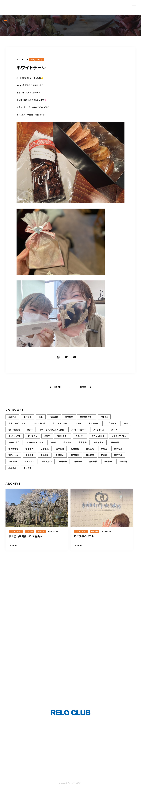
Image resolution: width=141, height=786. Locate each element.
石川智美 (108, 463)
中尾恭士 (29, 457)
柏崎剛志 (54, 419)
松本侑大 (29, 450)
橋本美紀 (60, 450)
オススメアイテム (119, 438)
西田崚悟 (115, 444)
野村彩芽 (90, 457)
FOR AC (104, 419)
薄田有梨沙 (29, 463)
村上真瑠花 (47, 463)
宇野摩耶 (123, 463)
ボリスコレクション (16, 425)
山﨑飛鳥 (12, 419)
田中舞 (104, 457)
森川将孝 (67, 444)
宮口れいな (13, 457)
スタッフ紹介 (14, 444)
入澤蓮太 (60, 457)
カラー (30, 431)
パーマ (114, 431)
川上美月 (12, 469)
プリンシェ (12, 463)
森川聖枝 (93, 463)
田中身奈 (69, 419)
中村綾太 (28, 419)
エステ (47, 438)
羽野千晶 (118, 457)
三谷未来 (45, 450)
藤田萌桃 (75, 457)
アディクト (80, 438)
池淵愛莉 (63, 463)
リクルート (111, 425)
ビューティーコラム (35, 444)
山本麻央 (45, 457)
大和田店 (90, 450)
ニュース (78, 425)
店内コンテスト (86, 419)
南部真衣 (28, 469)
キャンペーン (94, 425)
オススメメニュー (59, 425)
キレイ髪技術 (14, 431)
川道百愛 (78, 463)
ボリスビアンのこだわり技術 (52, 431)
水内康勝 (83, 444)
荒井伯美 (118, 450)
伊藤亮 (104, 450)
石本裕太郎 (99, 444)
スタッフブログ (36, 60)
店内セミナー (62, 438)
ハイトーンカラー (78, 431)
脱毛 (41, 419)
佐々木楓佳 (13, 450)
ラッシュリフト (14, 438)
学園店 (53, 444)
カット (125, 425)
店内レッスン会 (98, 438)
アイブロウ (32, 438)
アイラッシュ (98, 431)
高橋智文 (75, 450)
